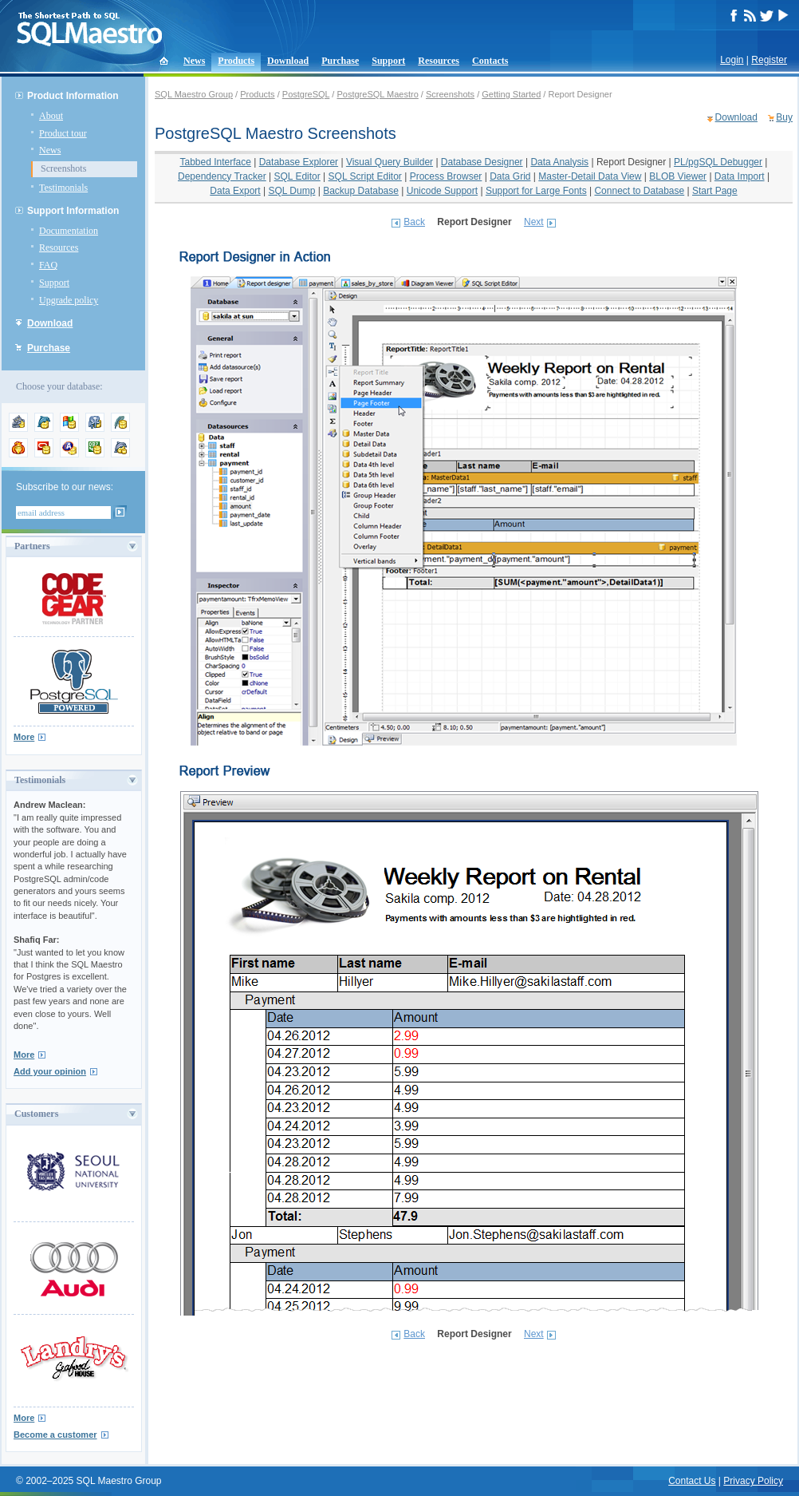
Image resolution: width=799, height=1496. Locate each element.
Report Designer (631, 162)
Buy (784, 117)
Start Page (715, 190)
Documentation (68, 230)
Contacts (490, 60)
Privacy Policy (753, 1480)
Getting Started (511, 94)
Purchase (340, 60)
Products (236, 60)
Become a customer (55, 1434)
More (24, 737)
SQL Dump (291, 190)
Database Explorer (298, 162)
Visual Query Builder (389, 162)
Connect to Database (639, 190)
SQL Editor (297, 176)
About (51, 115)
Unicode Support (442, 190)
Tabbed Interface (215, 162)
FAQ (48, 265)
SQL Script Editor (365, 176)
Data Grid (510, 176)
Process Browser (446, 176)
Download (288, 60)
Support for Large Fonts (536, 190)
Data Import (739, 176)
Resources (438, 60)
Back (414, 222)
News (194, 60)
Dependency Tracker (222, 176)
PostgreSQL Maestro (377, 94)
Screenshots (63, 168)
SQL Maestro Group (194, 94)
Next (534, 222)
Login (731, 59)
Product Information (73, 95)
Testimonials (63, 187)
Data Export (235, 190)
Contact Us (691, 1480)
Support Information (73, 210)
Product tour (63, 133)
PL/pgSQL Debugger (718, 162)
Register (769, 59)
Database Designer (482, 162)
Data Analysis (559, 162)
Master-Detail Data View (589, 176)
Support (388, 60)
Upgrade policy (68, 300)
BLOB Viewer (678, 176)
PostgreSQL (306, 94)
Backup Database (361, 190)
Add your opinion (50, 1071)
